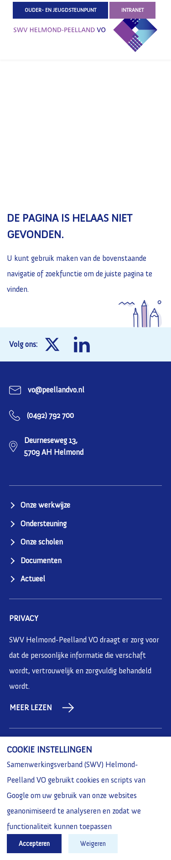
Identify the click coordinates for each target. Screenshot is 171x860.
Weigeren (93, 844)
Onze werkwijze (45, 504)
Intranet (132, 10)
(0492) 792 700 (50, 415)
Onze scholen (42, 541)
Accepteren (34, 844)
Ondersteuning (44, 523)
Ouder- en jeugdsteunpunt (60, 10)
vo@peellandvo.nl (56, 389)
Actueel (33, 578)
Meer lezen (42, 707)
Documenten (41, 560)
